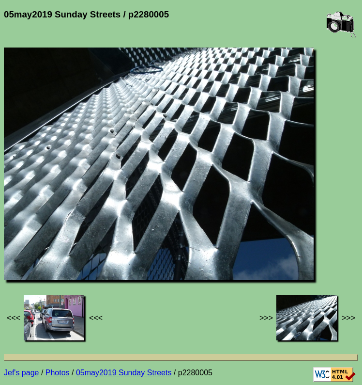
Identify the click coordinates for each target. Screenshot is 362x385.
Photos (57, 373)
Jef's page (21, 373)
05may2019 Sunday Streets (123, 373)
